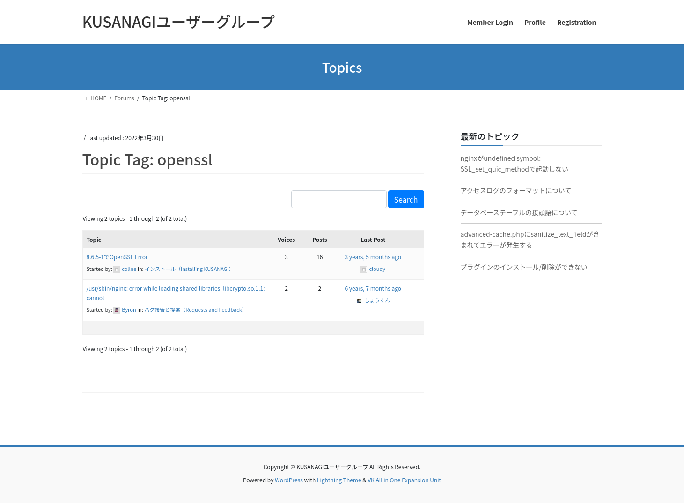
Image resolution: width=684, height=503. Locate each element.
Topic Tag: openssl (147, 159)
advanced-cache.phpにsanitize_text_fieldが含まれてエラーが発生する (530, 239)
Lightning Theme (339, 480)
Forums (124, 98)
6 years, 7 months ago (373, 288)
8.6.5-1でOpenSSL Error (117, 257)
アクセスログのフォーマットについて (516, 190)
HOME (94, 98)
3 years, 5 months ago (373, 257)
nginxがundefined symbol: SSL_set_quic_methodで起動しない (515, 163)
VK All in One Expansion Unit (404, 480)
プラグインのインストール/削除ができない (524, 266)
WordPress (289, 480)
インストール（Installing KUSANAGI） (189, 268)
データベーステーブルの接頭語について (519, 212)
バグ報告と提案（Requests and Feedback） (195, 309)
